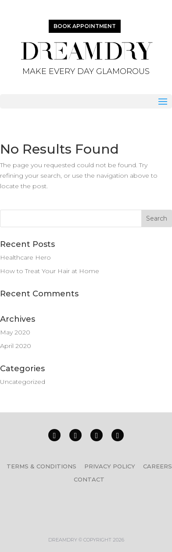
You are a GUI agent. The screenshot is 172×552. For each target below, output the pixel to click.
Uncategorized (22, 382)
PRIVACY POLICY (109, 466)
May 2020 (15, 332)
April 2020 (15, 346)
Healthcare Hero (25, 257)
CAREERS (157, 466)
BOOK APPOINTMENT (85, 26)
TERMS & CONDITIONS (41, 466)
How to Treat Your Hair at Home (49, 271)
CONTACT (89, 479)
